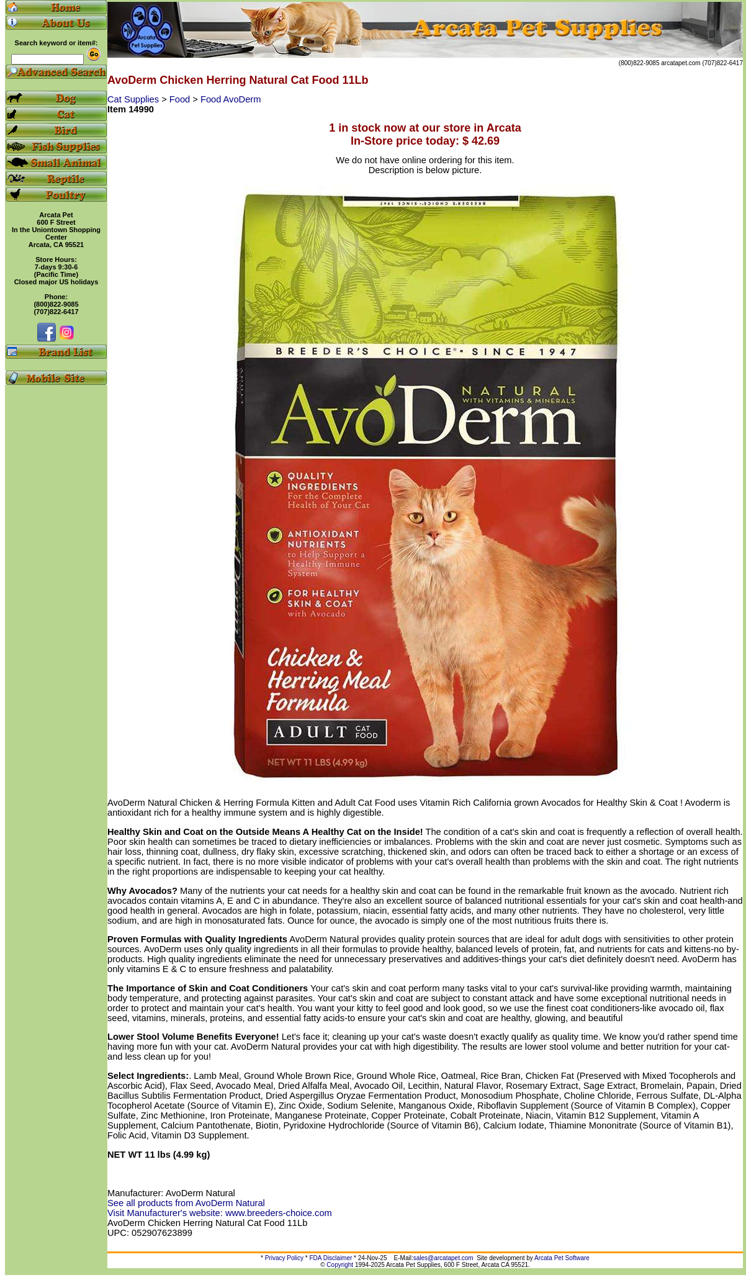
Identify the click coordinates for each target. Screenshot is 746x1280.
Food (180, 99)
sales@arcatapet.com (443, 1258)
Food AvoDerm (230, 99)
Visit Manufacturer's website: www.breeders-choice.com (219, 1213)
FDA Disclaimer (330, 1258)
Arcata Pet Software (562, 1258)
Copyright (339, 1264)
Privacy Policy (284, 1258)
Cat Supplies (134, 99)
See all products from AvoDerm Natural (186, 1203)
